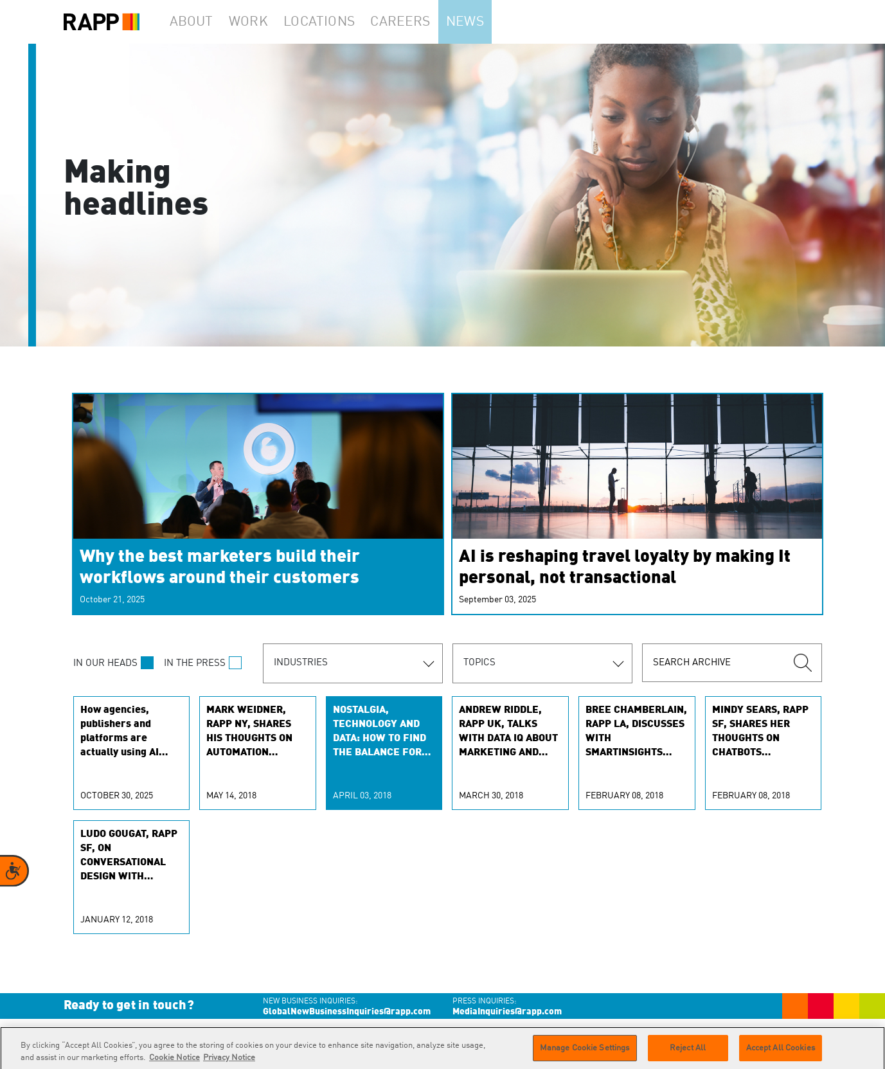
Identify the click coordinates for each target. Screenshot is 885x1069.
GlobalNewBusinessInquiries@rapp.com (347, 1011)
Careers (418, 21)
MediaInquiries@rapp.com (507, 1011)
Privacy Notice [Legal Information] (229, 1063)
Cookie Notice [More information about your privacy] (174, 1063)
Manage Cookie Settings (585, 1053)
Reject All (688, 1053)
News (489, 21)
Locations (337, 21)
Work (261, 21)
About (196, 21)
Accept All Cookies (780, 1053)
